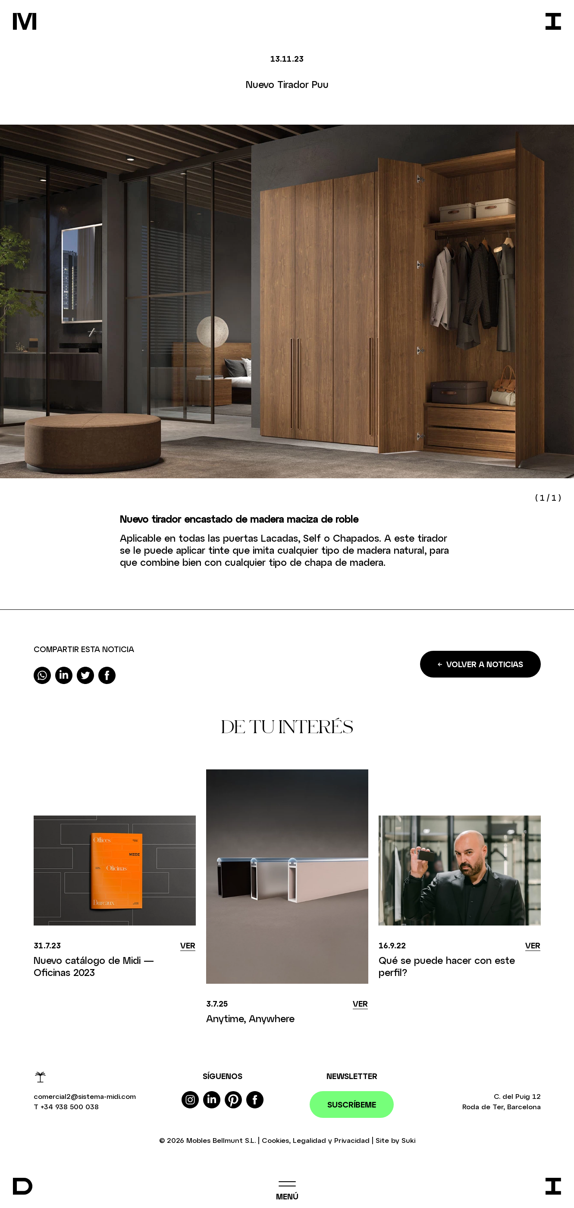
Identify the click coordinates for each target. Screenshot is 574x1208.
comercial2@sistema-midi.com (85, 1096)
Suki (408, 1140)
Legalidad (309, 1140)
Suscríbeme (351, 1104)
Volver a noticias (480, 664)
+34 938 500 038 (70, 1106)
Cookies (275, 1140)
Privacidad (352, 1140)
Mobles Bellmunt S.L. (221, 1140)
